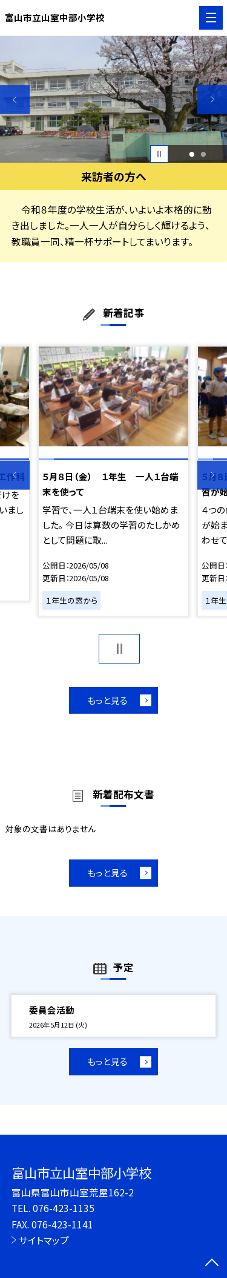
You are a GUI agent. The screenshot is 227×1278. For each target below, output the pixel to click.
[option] (113, 99)
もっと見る (107, 700)
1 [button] (191, 154)
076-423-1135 (63, 1207)
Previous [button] (15, 99)
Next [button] (212, 99)
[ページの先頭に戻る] (212, 1263)
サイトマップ (44, 1240)
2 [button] (203, 154)
